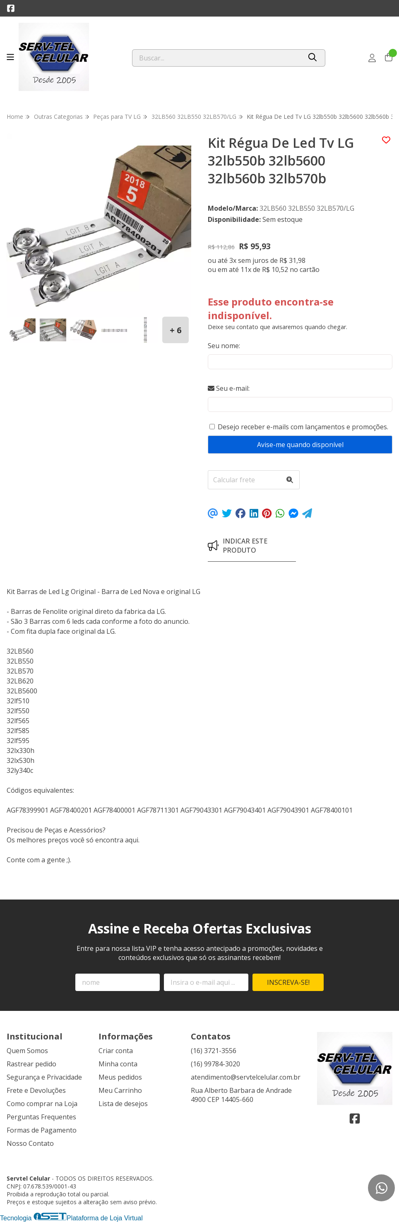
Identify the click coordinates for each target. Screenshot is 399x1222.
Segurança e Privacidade (44, 1077)
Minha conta (118, 1063)
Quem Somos (27, 1050)
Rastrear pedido (31, 1063)
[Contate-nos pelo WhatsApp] (381, 1187)
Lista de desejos (123, 1103)
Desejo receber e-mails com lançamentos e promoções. (303, 426)
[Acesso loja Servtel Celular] (372, 58)
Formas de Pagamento (42, 1130)
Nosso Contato (30, 1143)
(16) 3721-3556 (213, 1050)
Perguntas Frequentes (41, 1116)
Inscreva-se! (288, 982)
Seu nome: (224, 345)
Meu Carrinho (120, 1090)
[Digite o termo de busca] (216, 58)
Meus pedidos (120, 1077)
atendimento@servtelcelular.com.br (245, 1077)
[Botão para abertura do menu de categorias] (10, 57)
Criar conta (116, 1050)
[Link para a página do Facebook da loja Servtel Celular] (11, 8)
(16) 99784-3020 (215, 1063)
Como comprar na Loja (42, 1103)
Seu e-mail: (229, 388)
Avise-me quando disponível (300, 444)
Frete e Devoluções (36, 1090)
